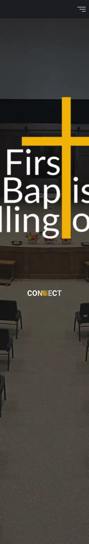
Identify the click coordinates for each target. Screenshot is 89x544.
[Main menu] (81, 9)
